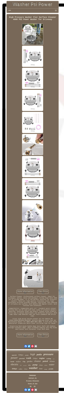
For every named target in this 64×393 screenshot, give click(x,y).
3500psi (35, 358)
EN (30, 386)
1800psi (25, 369)
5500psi (20, 355)
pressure (48, 354)
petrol (45, 361)
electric (14, 364)
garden (29, 361)
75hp (23, 361)
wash (28, 358)
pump (35, 365)
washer (33, 368)
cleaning (45, 369)
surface (18, 361)
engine (42, 358)
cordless (20, 369)
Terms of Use (32, 383)
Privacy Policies (32, 381)
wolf (53, 358)
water (51, 364)
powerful (24, 365)
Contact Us (33, 378)
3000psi (41, 365)
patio (39, 354)
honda (12, 361)
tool (21, 365)
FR (34, 386)
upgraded (14, 355)
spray (45, 365)
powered (21, 358)
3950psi (14, 369)
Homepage (32, 375)
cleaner (37, 361)
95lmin (52, 361)
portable (51, 369)
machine (27, 355)
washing (48, 358)
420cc (29, 365)
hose (40, 369)
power (14, 357)
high (32, 354)
